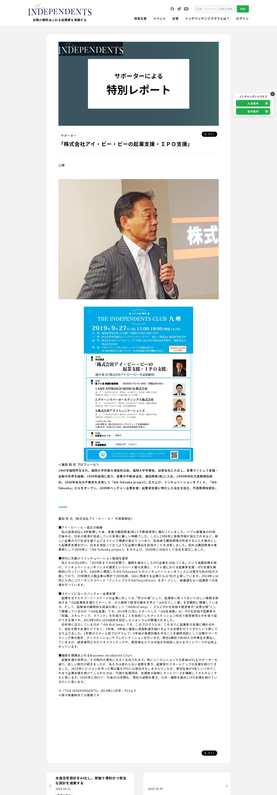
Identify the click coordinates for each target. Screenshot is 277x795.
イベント (159, 18)
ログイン (242, 18)
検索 (243, 9)
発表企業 (140, 18)
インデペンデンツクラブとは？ (207, 18)
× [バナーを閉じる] (272, 94)
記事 (175, 18)
